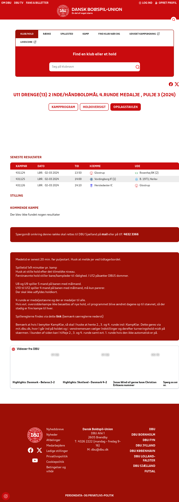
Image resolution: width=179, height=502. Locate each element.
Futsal (150, 471)
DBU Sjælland (144, 465)
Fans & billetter (37, 3)
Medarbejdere (55, 445)
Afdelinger (53, 440)
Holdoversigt (94, 107)
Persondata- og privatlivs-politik (89, 495)
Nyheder (52, 434)
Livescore (28, 42)
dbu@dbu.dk (99, 449)
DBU (152, 429)
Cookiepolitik (55, 461)
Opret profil (166, 2)
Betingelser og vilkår (56, 469)
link (58, 316)
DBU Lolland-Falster (144, 458)
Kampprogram (63, 107)
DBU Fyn (149, 440)
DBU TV (18, 3)
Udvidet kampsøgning (144, 34)
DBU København (142, 451)
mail (105, 234)
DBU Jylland (145, 445)
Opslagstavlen (125, 107)
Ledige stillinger (57, 451)
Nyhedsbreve (55, 429)
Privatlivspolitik (57, 456)
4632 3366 (131, 234)
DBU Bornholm (143, 434)
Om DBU (6, 3)
